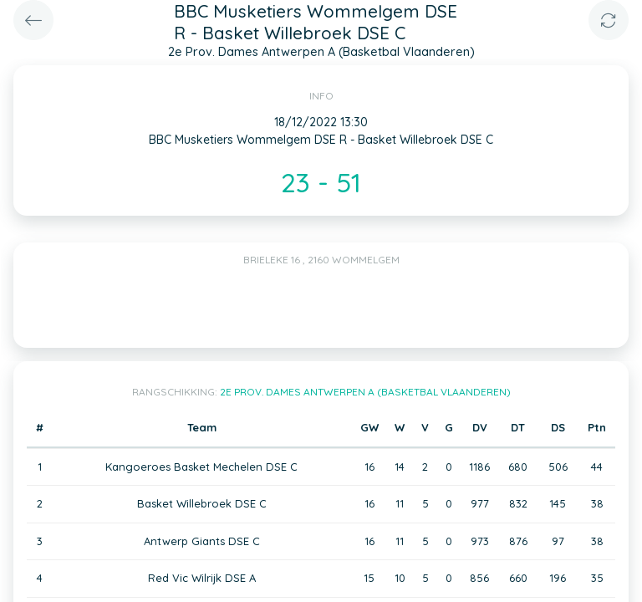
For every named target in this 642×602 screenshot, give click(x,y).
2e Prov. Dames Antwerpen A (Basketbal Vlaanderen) (365, 391)
